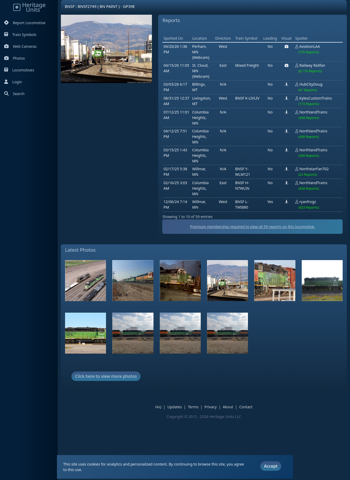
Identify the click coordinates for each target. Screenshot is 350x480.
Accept (270, 466)
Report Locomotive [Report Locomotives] (24, 22)
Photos (14, 58)
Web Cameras (20, 46)
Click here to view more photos (106, 436)
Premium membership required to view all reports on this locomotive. (203, 287)
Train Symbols (20, 34)
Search (14, 93)
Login (13, 81)
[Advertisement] (160, 137)
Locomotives (19, 70)
